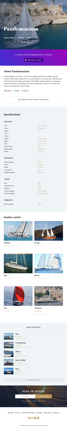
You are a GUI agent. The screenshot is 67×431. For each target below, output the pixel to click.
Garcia (5, 278)
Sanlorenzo (18, 356)
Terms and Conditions (28, 413)
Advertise (11, 413)
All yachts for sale (33, 380)
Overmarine (18, 347)
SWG (17, 334)
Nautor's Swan (7, 311)
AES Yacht (17, 364)
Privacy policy (47, 413)
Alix (5, 308)
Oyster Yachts (9, 38)
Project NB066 (20, 360)
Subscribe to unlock (34, 60)
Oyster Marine (7, 245)
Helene (37, 275)
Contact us (56, 413)
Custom (36, 245)
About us (18, 413)
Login (61, 4)
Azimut (17, 338)
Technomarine (20, 343)
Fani (5, 275)
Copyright (39, 413)
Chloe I (18, 351)
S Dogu (37, 243)
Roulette (7, 243)
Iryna (17, 369)
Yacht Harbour (34, 5)
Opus (35, 278)
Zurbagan (38, 308)
